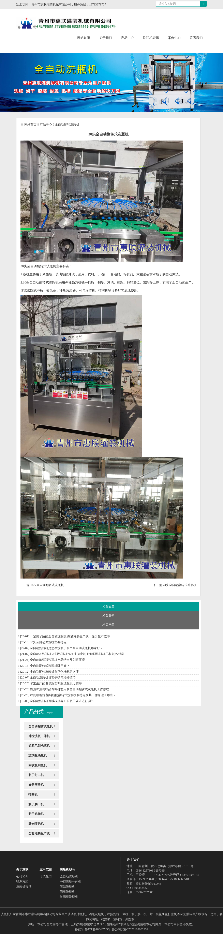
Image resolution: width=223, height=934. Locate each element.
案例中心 (174, 38)
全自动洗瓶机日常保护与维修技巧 (53, 677)
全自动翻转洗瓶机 (67, 124)
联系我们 (196, 38)
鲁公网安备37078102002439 (130, 929)
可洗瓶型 (46, 876)
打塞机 (33, 794)
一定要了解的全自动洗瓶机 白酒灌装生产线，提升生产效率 (70, 636)
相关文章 (108, 606)
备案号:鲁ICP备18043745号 (93, 929)
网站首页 (83, 38)
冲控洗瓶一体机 (39, 736)
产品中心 (127, 38)
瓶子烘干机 (36, 804)
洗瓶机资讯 (151, 38)
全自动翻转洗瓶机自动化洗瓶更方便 (54, 671)
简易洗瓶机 (67, 886)
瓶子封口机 (36, 775)
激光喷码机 (36, 823)
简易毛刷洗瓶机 (39, 745)
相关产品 (108, 624)
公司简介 (22, 876)
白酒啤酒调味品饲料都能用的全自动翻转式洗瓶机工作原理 (69, 689)
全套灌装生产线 (39, 833)
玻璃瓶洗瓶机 (37, 755)
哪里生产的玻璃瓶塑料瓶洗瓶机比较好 (56, 683)
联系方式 (22, 881)
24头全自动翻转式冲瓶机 (179, 585)
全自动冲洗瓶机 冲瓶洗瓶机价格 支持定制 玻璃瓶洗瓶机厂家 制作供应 (77, 654)
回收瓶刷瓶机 (37, 765)
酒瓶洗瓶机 (67, 891)
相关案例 (108, 615)
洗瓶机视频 (23, 886)
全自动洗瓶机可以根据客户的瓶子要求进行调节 (62, 701)
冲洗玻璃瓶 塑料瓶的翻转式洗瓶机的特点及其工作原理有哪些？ (73, 695)
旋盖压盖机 (36, 784)
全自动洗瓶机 (69, 876)
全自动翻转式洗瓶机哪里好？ (50, 665)
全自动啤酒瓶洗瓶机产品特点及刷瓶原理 (57, 659)
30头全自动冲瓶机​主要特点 (48, 642)
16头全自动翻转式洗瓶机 (47, 585)
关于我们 (105, 38)
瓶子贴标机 (36, 814)
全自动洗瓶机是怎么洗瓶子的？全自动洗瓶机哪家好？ (66, 648)
